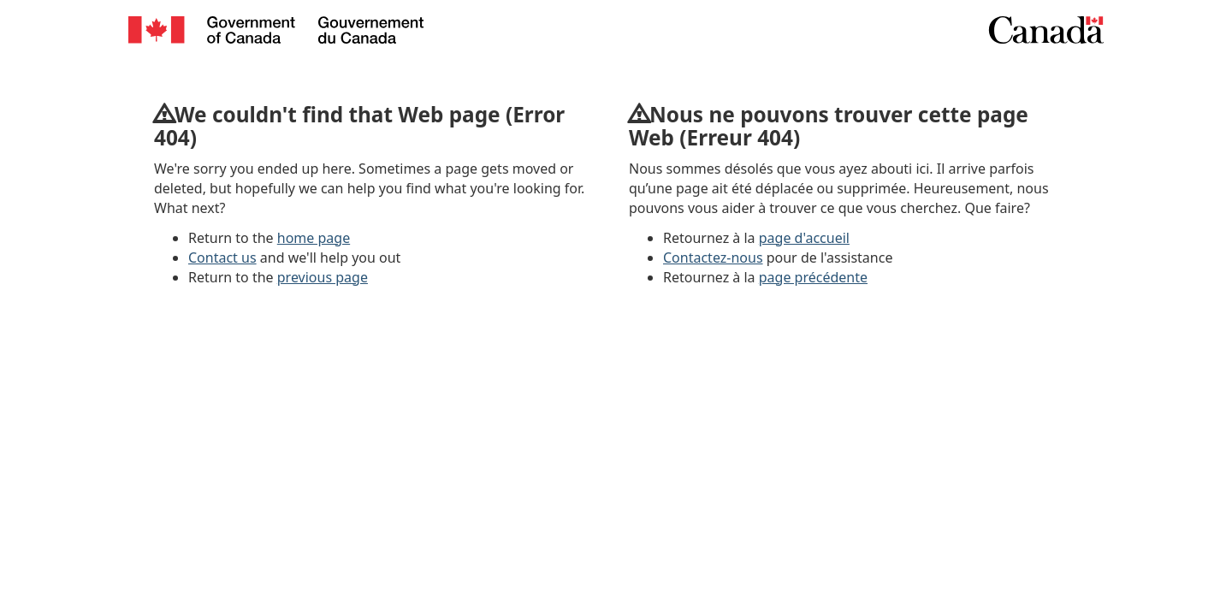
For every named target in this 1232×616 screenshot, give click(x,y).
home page (313, 237)
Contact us (222, 257)
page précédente (813, 277)
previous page (322, 277)
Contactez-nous (713, 257)
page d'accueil (804, 237)
